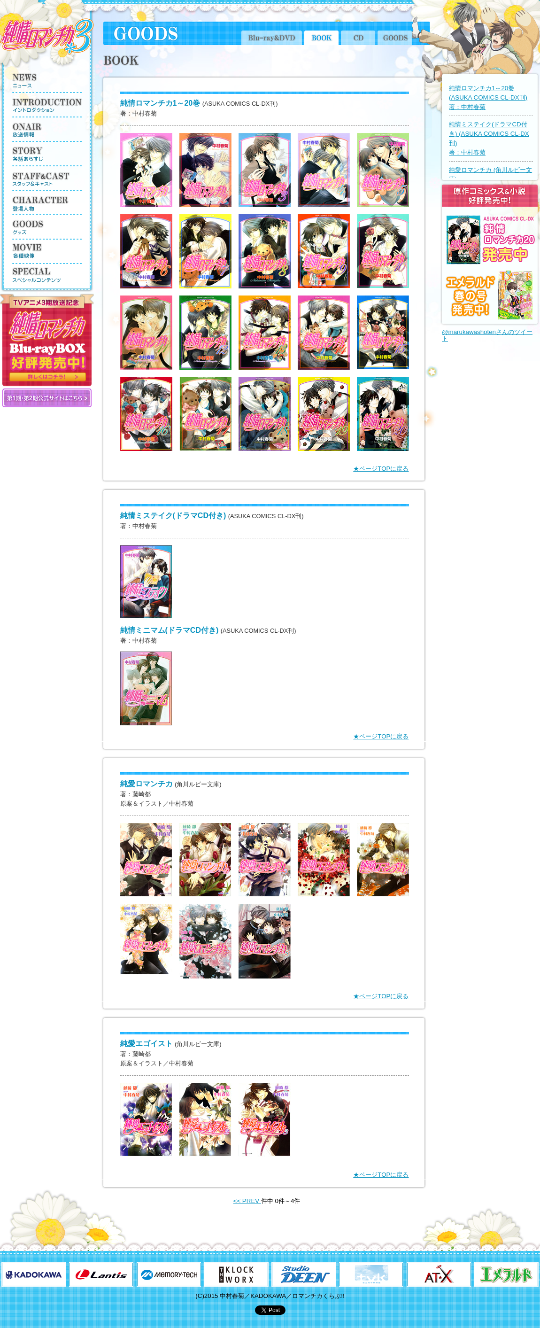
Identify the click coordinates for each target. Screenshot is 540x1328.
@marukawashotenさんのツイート (487, 335)
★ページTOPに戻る (381, 468)
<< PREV (247, 1200)
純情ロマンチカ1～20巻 (488, 97)
